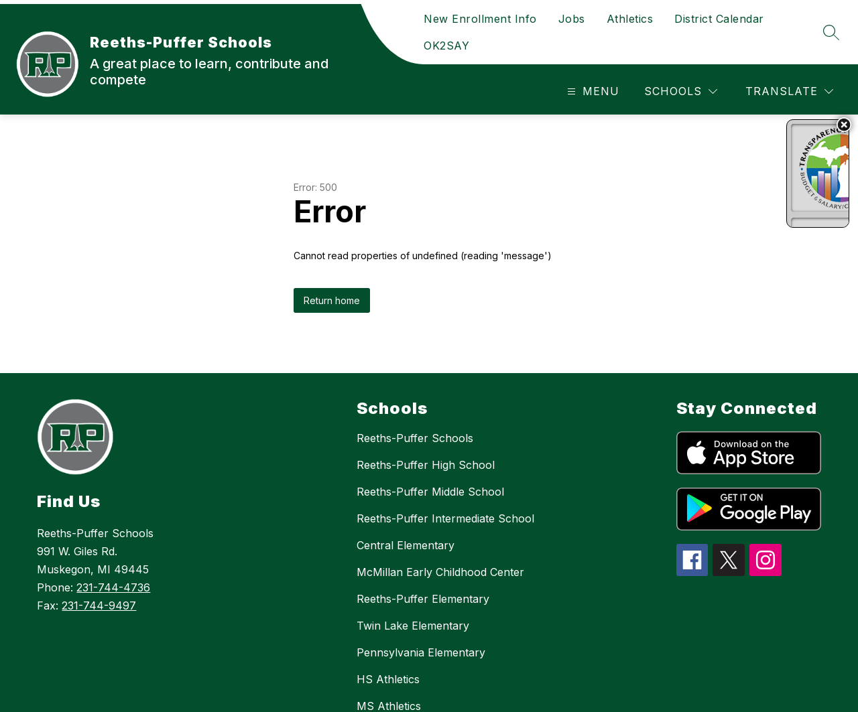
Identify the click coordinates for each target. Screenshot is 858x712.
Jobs (571, 18)
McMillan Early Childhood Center (440, 572)
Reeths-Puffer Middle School (430, 491)
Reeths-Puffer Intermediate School (445, 518)
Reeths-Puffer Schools (415, 438)
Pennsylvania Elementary (421, 652)
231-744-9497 (99, 605)
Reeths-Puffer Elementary (423, 599)
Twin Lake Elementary (413, 625)
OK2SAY (446, 45)
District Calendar (719, 18)
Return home (332, 300)
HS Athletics (388, 679)
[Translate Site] (789, 91)
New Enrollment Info (480, 18)
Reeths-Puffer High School (426, 465)
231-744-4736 (113, 587)
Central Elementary (405, 545)
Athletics (630, 18)
